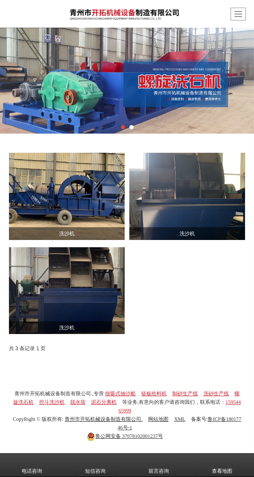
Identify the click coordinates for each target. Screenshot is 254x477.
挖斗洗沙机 (52, 402)
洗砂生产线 (216, 394)
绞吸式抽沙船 (120, 394)
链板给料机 (154, 394)
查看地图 (222, 465)
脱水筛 (78, 402)
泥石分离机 (104, 402)
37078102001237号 (125, 436)
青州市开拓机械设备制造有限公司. (104, 419)
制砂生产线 (185, 394)
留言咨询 (158, 465)
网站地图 (158, 419)
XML (180, 419)
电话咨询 (32, 465)
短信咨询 (95, 465)
